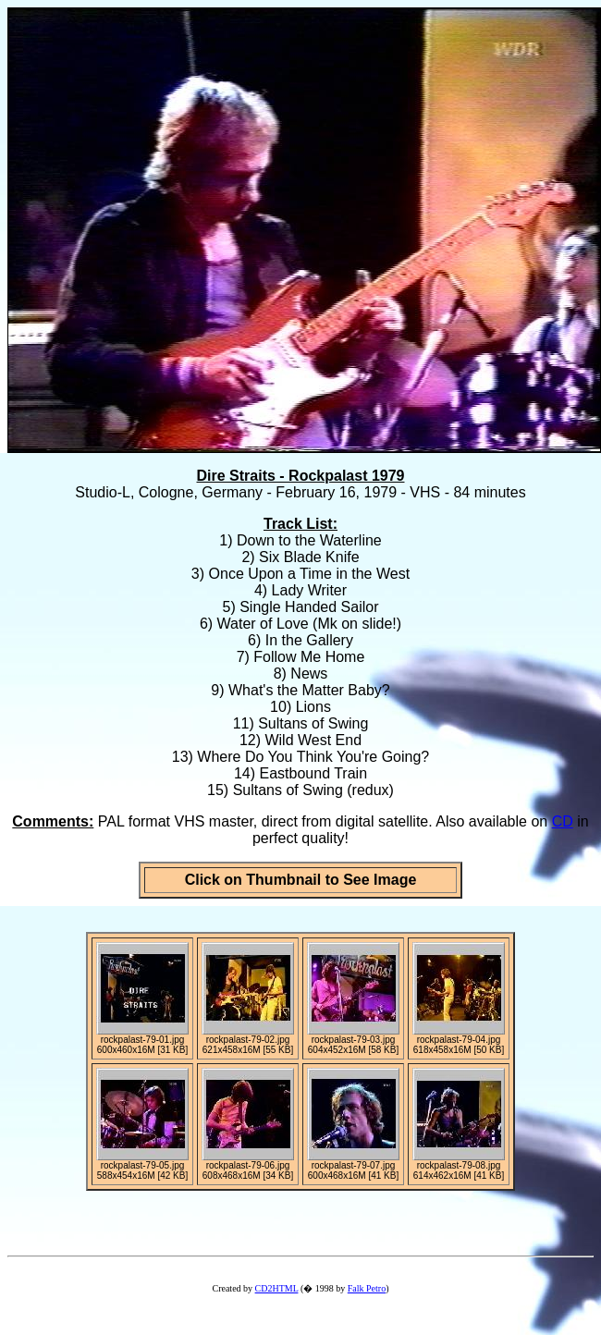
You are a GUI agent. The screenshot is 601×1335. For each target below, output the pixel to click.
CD (562, 821)
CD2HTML (277, 1288)
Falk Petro (367, 1288)
